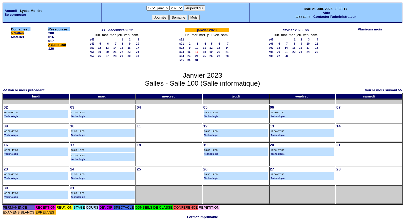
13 (107, 47)
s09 (271, 56)
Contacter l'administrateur (334, 17)
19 (99, 51)
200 (51, 33)
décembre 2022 (120, 30)
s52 (92, 56)
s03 (181, 51)
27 (107, 56)
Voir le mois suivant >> (383, 90)
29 (121, 56)
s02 (181, 47)
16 (129, 47)
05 (205, 107)
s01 (181, 43)
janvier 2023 (206, 30)
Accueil (11, 11)
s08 (271, 51)
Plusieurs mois (369, 29)
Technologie (11, 116)
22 (121, 51)
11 (204, 47)
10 (137, 43)
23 (129, 51)
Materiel (17, 37)
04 (139, 107)
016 (51, 37)
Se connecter (15, 15)
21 (114, 51)
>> (307, 30)
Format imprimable (202, 217)
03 (72, 107)
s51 (92, 51)
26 (99, 56)
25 (204, 56)
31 (137, 56)
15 (121, 47)
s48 (92, 39)
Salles (19, 33)
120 (51, 49)
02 (6, 107)
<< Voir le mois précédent (23, 90)
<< (103, 30)
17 (137, 47)
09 (6, 126)
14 (114, 47)
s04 (181, 56)
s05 (181, 60)
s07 (271, 47)
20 (107, 51)
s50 (92, 47)
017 (51, 41)
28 (114, 56)
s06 (271, 43)
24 (137, 51)
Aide (326, 13)
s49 (92, 43)
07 (338, 107)
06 (272, 107)
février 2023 (292, 30)
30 (129, 56)
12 (99, 47)
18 (204, 51)
